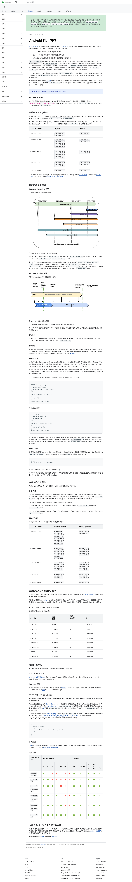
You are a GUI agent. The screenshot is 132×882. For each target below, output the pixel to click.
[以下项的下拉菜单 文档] (19, 2)
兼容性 (39, 11)
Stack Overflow (100, 875)
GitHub (27, 878)
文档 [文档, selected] (16, 2)
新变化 (4, 11)
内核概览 (63, 91)
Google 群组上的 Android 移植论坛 (70, 878)
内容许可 (42, 844)
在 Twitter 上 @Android (67, 862)
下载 (26, 867)
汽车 (59, 11)
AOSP (30, 34)
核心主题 (41, 34)
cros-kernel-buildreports (50, 748)
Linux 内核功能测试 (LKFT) (37, 677)
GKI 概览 (72, 353)
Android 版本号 (83, 175)
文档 (3, 7)
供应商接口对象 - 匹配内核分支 (54, 176)
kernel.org (66, 46)
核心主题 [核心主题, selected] (30, 11)
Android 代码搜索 (29, 2)
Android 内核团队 (95, 831)
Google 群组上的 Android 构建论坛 (70, 875)
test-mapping (51, 714)
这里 (40, 679)
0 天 (30, 745)
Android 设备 (50, 11)
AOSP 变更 (47, 26)
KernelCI (63, 688)
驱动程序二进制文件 (30, 875)
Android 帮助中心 (101, 862)
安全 (21, 11)
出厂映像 (27, 873)
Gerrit (42, 836)
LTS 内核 (48, 81)
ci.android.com (50, 704)
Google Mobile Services (102, 873)
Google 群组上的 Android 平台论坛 (70, 873)
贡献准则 (54, 836)
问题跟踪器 (99, 878)
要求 (26, 864)
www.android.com (101, 870)
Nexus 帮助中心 (100, 867)
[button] (10, 14)
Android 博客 (64, 867)
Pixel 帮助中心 (100, 864)
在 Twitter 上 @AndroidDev (68, 864)
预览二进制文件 (29, 870)
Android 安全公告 (90, 594)
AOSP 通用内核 (34, 46)
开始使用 (13, 11)
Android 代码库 (29, 862)
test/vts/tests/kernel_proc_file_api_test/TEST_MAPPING (60, 716)
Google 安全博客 (65, 870)
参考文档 (68, 11)
